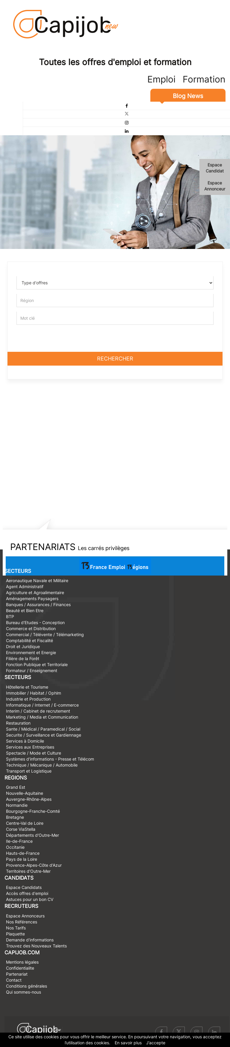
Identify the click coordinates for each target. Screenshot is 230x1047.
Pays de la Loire (21, 859)
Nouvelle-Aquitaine (24, 793)
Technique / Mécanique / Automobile (42, 764)
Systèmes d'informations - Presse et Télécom (50, 758)
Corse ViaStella (20, 829)
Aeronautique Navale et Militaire (37, 580)
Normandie (17, 805)
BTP (10, 616)
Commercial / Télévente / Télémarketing (45, 634)
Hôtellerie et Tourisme (27, 687)
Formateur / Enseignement (31, 670)
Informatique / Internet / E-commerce (42, 704)
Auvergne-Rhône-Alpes (29, 799)
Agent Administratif (24, 586)
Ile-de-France (19, 841)
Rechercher (115, 358)
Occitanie (15, 847)
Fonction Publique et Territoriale (37, 664)
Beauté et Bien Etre (24, 610)
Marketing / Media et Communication (42, 716)
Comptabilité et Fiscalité (29, 640)
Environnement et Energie (31, 652)
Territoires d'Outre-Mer (28, 871)
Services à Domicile (25, 740)
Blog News (188, 96)
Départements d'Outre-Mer (32, 835)
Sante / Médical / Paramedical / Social (43, 728)
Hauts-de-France (23, 853)
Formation (204, 79)
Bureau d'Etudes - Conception (35, 622)
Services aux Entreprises (30, 746)
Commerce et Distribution (31, 628)
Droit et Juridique (23, 646)
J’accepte (155, 1042)
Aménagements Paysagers (32, 598)
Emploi (161, 79)
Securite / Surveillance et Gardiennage (43, 734)
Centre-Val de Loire (24, 823)
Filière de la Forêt (22, 658)
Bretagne (15, 817)
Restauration (18, 722)
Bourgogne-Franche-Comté (33, 811)
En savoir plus (128, 1042)
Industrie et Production (28, 698)
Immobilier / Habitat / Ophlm (33, 693)
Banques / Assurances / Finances (38, 604)
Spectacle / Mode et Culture (33, 752)
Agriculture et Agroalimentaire (35, 592)
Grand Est (15, 787)
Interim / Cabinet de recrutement (38, 710)
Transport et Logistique (29, 770)
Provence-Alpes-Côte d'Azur (34, 865)
